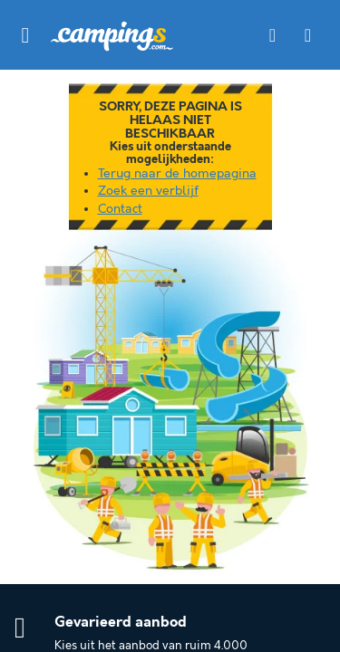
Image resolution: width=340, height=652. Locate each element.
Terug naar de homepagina (177, 174)
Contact (120, 209)
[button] (25, 35)
